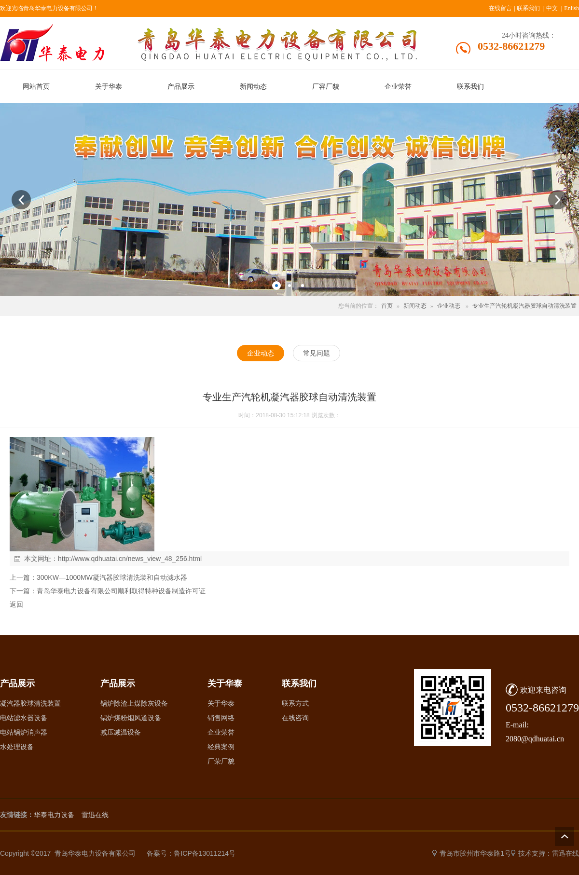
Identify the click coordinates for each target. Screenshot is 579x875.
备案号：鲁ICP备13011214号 (191, 853)
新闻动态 (415, 305)
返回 (16, 604)
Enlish (571, 8)
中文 (552, 8)
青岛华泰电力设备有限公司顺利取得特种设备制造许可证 (121, 591)
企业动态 (448, 305)
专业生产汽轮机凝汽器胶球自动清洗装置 (524, 305)
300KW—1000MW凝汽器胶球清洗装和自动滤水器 (112, 577)
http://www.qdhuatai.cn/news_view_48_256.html (130, 558)
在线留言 (500, 8)
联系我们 (528, 8)
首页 (387, 305)
